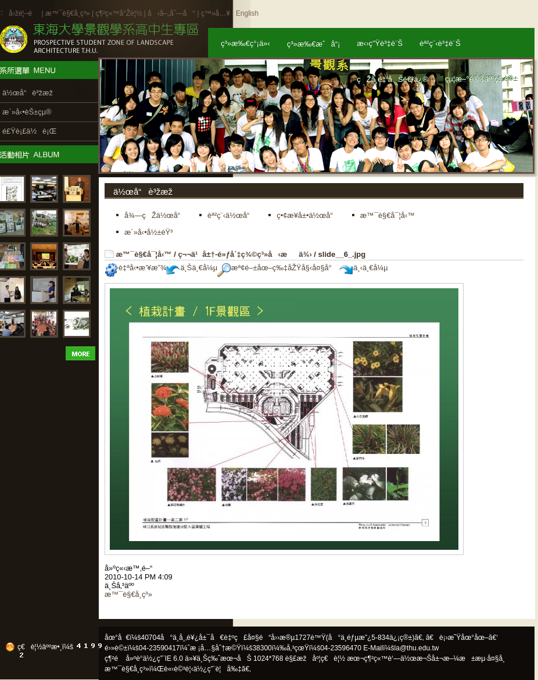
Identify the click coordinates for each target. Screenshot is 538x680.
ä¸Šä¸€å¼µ (191, 267)
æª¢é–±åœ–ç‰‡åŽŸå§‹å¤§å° (277, 267)
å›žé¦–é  (24, 13)
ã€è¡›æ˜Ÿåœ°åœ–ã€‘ (462, 638)
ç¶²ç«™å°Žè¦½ (118, 13)
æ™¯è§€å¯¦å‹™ (144, 254)
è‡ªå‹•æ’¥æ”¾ (135, 267)
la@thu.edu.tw (416, 648)
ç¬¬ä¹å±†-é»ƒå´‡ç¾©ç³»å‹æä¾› (244, 254)
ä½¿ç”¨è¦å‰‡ (217, 669)
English (247, 13)
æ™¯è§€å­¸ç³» (68, 13)
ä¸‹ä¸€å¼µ (363, 267)
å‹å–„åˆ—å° (171, 13)
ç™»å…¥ (215, 13)
